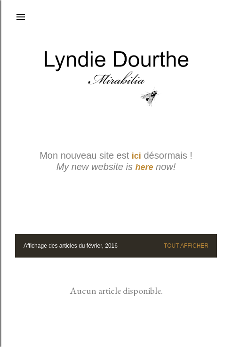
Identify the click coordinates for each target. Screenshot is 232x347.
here (144, 167)
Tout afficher (186, 245)
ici (136, 156)
